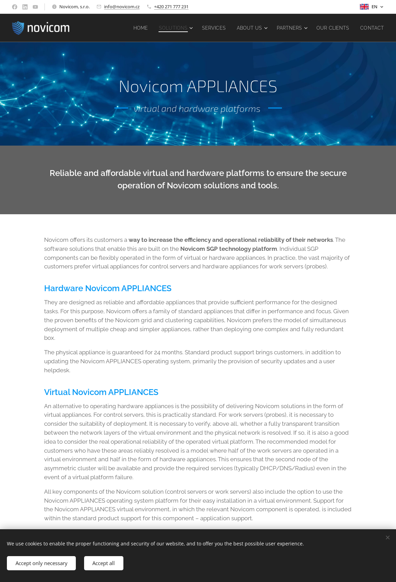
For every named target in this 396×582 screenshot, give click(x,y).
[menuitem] (131, 28)
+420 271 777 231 (171, 6)
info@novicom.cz (122, 6)
